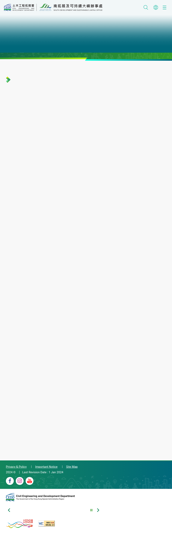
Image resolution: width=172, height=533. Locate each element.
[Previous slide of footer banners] (9, 510)
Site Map (72, 467)
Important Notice (46, 467)
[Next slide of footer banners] (98, 510)
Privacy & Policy (16, 467)
